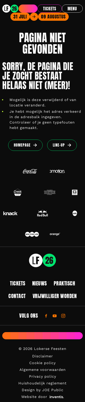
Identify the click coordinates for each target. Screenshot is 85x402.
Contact (17, 296)
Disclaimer (42, 356)
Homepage (22, 145)
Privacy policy (42, 376)
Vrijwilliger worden (55, 296)
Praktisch (64, 283)
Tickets (49, 9)
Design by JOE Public (42, 390)
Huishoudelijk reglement (42, 383)
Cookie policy (42, 363)
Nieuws (39, 283)
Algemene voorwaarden (42, 370)
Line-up (59, 145)
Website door (42, 397)
